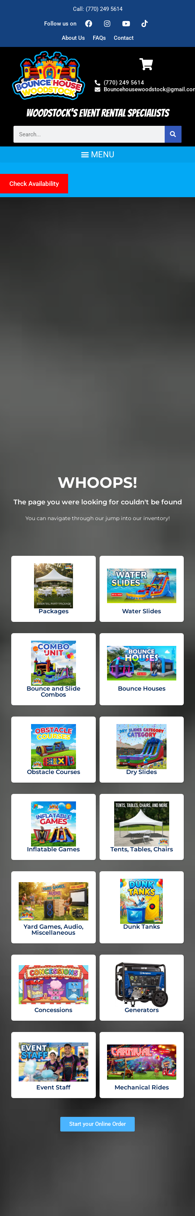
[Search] (173, 134)
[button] (97, 154)
